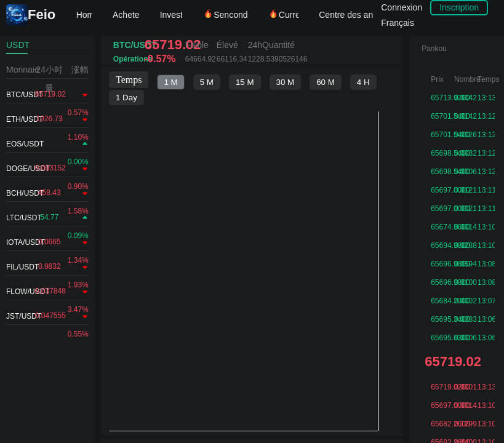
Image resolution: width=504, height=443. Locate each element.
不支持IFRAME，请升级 (252, 254)
